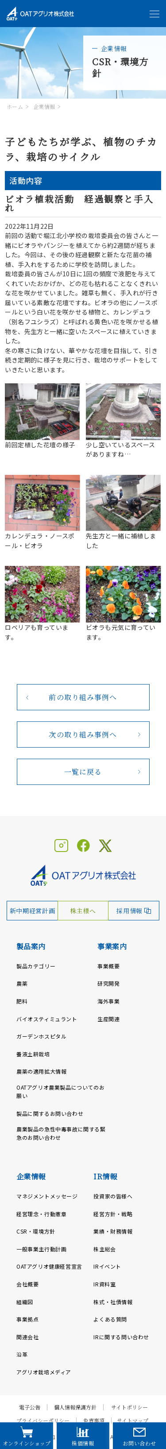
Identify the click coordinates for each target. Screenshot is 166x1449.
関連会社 (27, 1337)
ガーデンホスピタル (41, 1036)
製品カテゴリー (35, 966)
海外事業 (108, 1001)
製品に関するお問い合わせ (49, 1113)
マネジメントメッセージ (47, 1196)
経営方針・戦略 (112, 1214)
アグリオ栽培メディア (43, 1372)
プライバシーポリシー (42, 1420)
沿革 (21, 1354)
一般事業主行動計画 (41, 1249)
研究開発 (108, 983)
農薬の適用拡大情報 (41, 1071)
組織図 (24, 1302)
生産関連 (108, 1019)
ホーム (15, 106)
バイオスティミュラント (46, 1019)
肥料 (21, 1001)
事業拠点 (27, 1319)
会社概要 (27, 1284)
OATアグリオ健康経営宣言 (49, 1266)
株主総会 (104, 1249)
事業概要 (108, 966)
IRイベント (107, 1266)
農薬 (21, 983)
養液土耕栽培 (33, 1054)
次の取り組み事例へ (83, 734)
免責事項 (93, 1420)
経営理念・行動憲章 (41, 1214)
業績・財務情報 (112, 1231)
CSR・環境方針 (35, 1231)
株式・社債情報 (112, 1302)
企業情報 (44, 106)
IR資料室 (104, 1284)
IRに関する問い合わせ (121, 1337)
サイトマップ (132, 1420)
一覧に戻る (83, 772)
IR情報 (105, 1176)
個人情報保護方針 (75, 1407)
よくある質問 (110, 1319)
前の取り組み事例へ (83, 697)
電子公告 (29, 1407)
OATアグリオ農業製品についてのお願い (60, 1091)
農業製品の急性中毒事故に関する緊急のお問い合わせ (61, 1133)
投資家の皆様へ (112, 1196)
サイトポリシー (129, 1407)
